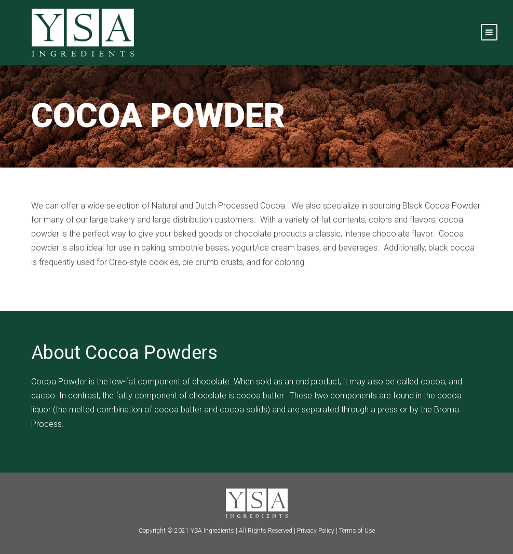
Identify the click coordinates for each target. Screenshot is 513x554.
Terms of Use (357, 530)
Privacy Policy (315, 530)
